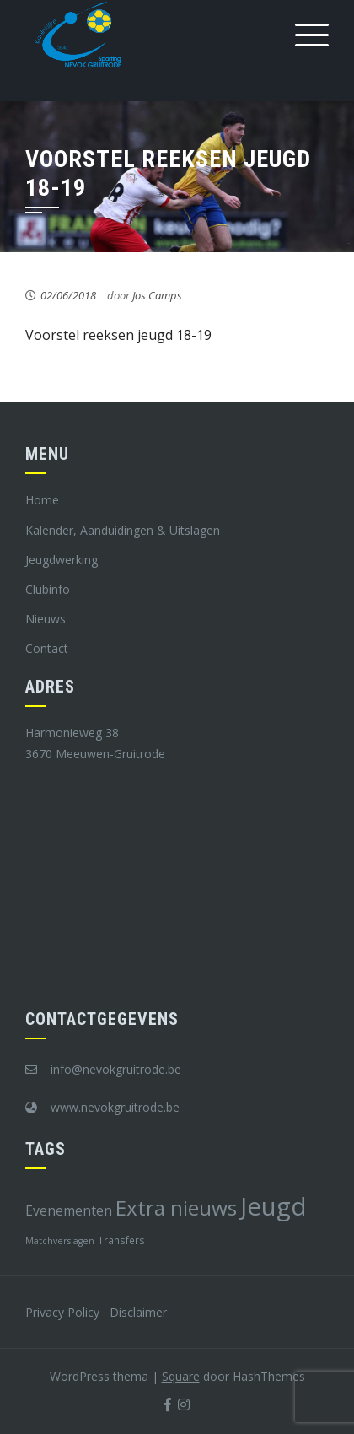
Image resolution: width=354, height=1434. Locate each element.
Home (42, 500)
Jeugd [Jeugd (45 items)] (273, 1206)
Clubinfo (47, 589)
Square (181, 1376)
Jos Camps (157, 295)
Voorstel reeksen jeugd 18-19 (118, 335)
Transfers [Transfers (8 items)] (121, 1240)
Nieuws (45, 619)
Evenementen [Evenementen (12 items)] (68, 1210)
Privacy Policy (62, 1312)
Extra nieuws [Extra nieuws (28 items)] (176, 1207)
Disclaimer (138, 1312)
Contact (46, 648)
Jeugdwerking (61, 560)
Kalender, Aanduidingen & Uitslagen (122, 530)
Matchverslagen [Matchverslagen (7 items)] (59, 1241)
